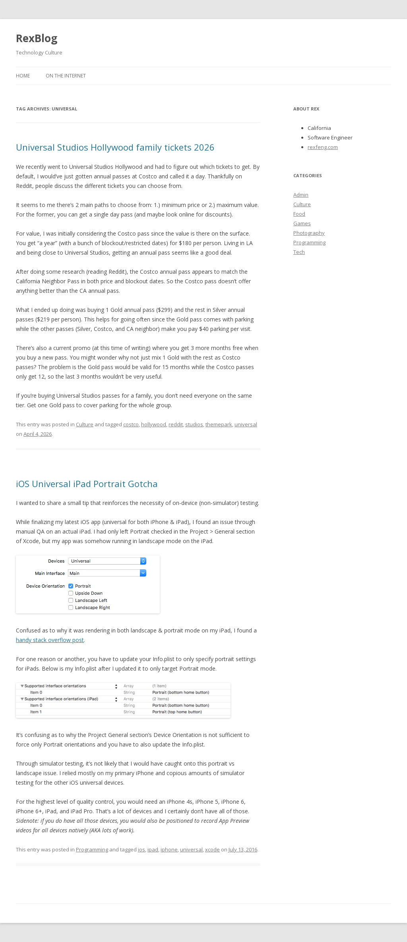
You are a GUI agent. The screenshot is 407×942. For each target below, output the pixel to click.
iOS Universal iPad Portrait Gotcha (87, 483)
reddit (176, 424)
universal (246, 424)
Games (302, 223)
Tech (299, 251)
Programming (92, 849)
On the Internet (66, 75)
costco (131, 424)
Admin (300, 194)
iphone (169, 849)
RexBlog (36, 38)
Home (23, 75)
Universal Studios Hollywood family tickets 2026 (115, 147)
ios (141, 849)
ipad (152, 849)
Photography (309, 232)
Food (299, 213)
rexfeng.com (323, 147)
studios (194, 424)
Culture (84, 424)
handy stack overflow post (50, 640)
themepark (218, 424)
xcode (212, 849)
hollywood (153, 424)
